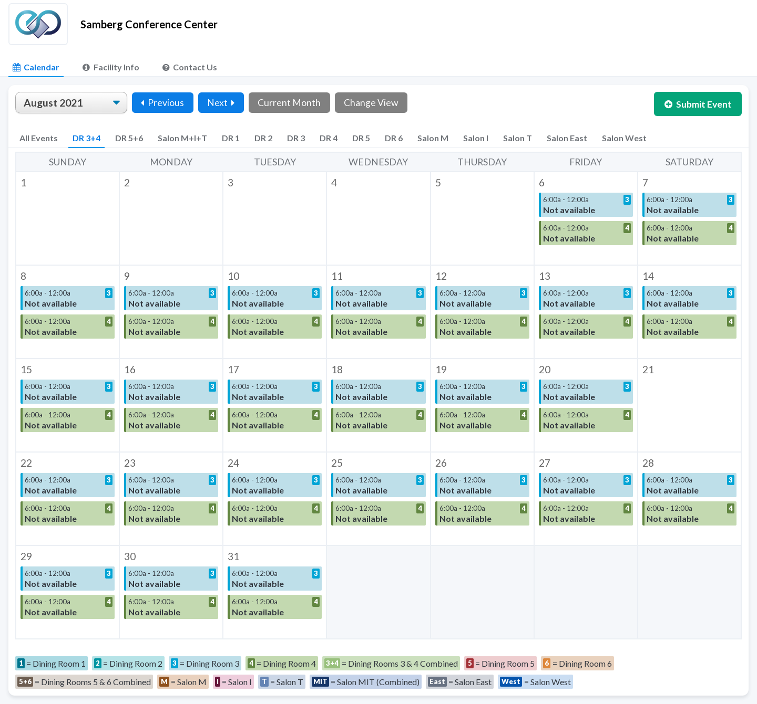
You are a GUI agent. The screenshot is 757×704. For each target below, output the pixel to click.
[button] (67, 218)
